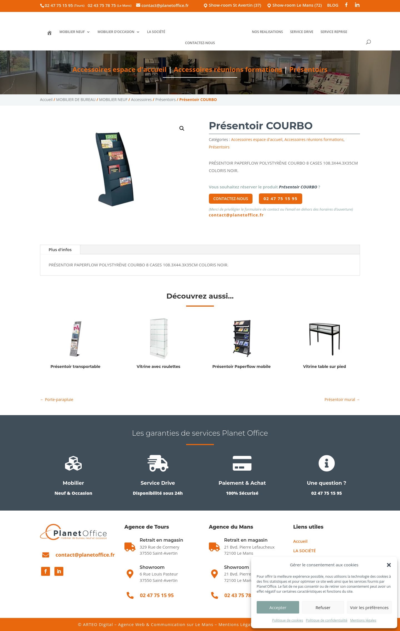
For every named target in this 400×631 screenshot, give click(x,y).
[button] (389, 565)
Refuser (323, 607)
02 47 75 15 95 (64, 5)
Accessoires (141, 99)
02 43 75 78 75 (109, 5)
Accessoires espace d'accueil (119, 69)
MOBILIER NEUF (72, 32)
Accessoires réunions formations (228, 69)
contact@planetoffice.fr (236, 215)
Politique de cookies (287, 620)
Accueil (46, 99)
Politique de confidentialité (326, 620)
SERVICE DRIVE (301, 32)
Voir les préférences (369, 607)
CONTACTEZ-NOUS (200, 43)
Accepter (277, 607)
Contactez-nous (230, 198)
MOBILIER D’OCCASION (116, 32)
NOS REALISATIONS (267, 32)
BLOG (332, 5)
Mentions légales (363, 620)
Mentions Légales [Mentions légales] (237, 624)
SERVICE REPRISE (334, 32)
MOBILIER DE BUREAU (76, 99)
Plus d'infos (60, 249)
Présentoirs (308, 69)
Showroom (152, 567)
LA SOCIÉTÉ (156, 32)
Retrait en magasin (246, 540)
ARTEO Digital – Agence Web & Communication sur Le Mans (149, 624)
